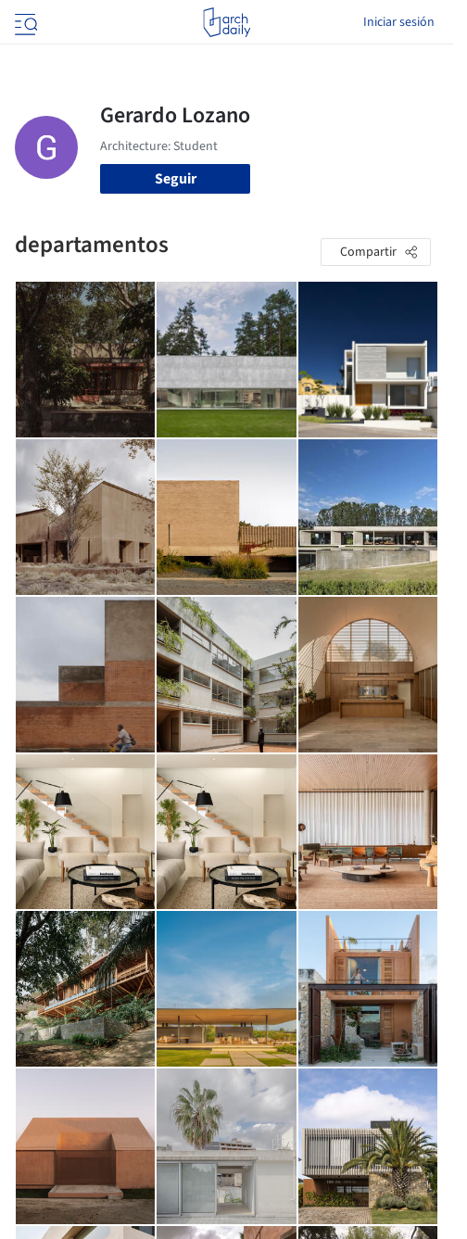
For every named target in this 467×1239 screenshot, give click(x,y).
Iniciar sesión (399, 22)
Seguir (175, 179)
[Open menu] (24, 22)
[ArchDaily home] (226, 22)
